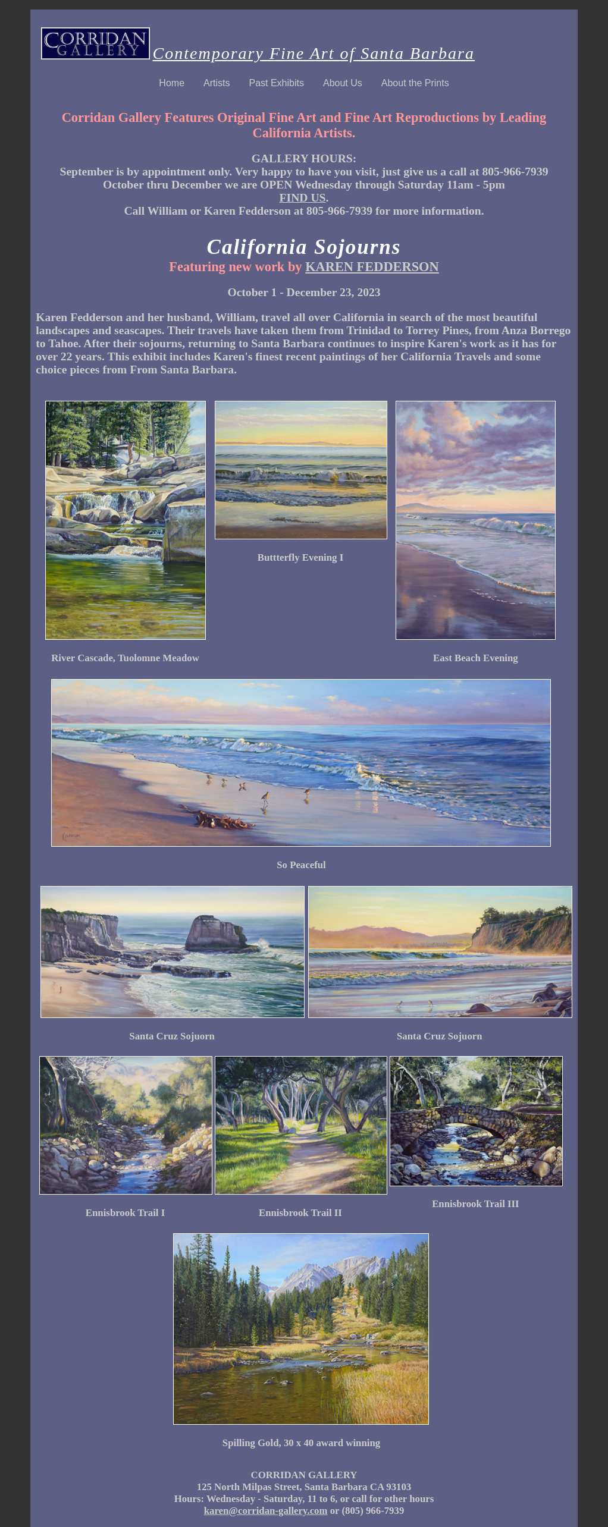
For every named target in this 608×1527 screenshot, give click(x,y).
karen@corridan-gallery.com (266, 1510)
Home (171, 83)
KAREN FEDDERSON (372, 266)
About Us (342, 83)
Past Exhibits (276, 83)
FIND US (303, 197)
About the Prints (415, 83)
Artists (216, 83)
